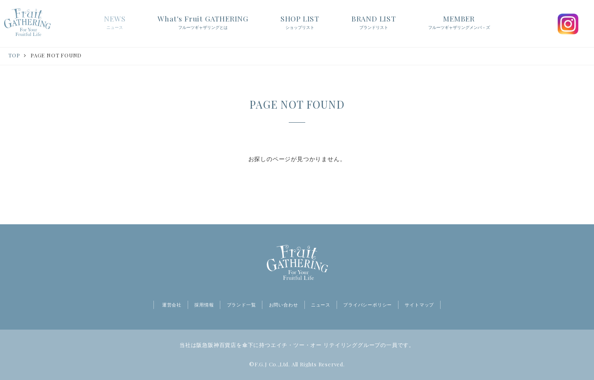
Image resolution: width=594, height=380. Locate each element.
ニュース (320, 304)
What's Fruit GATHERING (203, 23)
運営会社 (172, 304)
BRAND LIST (373, 23)
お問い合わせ (283, 304)
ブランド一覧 (241, 304)
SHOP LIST (299, 23)
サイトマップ (419, 304)
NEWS (114, 23)
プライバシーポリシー (367, 304)
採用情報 (204, 304)
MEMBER (459, 23)
